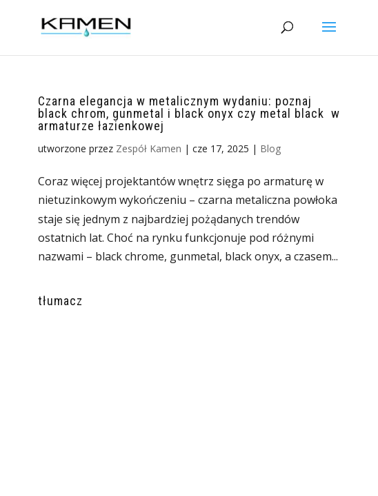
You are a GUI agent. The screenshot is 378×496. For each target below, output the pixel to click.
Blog (270, 148)
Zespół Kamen (148, 148)
